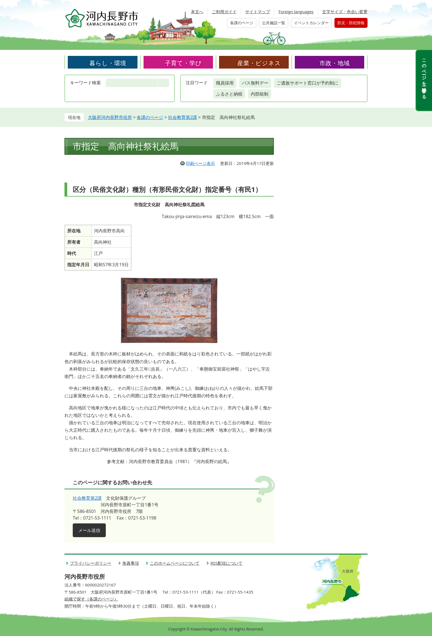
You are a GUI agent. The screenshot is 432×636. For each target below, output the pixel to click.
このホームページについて (174, 563)
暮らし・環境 (107, 63)
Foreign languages (296, 11)
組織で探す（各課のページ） (91, 599)
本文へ (197, 11)
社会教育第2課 (182, 117)
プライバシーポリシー (90, 563)
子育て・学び (183, 63)
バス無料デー (255, 83)
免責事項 (130, 563)
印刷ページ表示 (200, 163)
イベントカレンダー (311, 22)
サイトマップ (257, 11)
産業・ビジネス (259, 63)
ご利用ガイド (224, 11)
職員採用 (225, 83)
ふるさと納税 (229, 94)
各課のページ (241, 22)
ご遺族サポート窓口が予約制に (307, 83)
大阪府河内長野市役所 (110, 117)
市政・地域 (334, 63)
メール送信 (89, 530)
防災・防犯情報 (350, 22)
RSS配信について (226, 563)
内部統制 (259, 94)
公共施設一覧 (273, 22)
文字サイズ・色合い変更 (345, 11)
